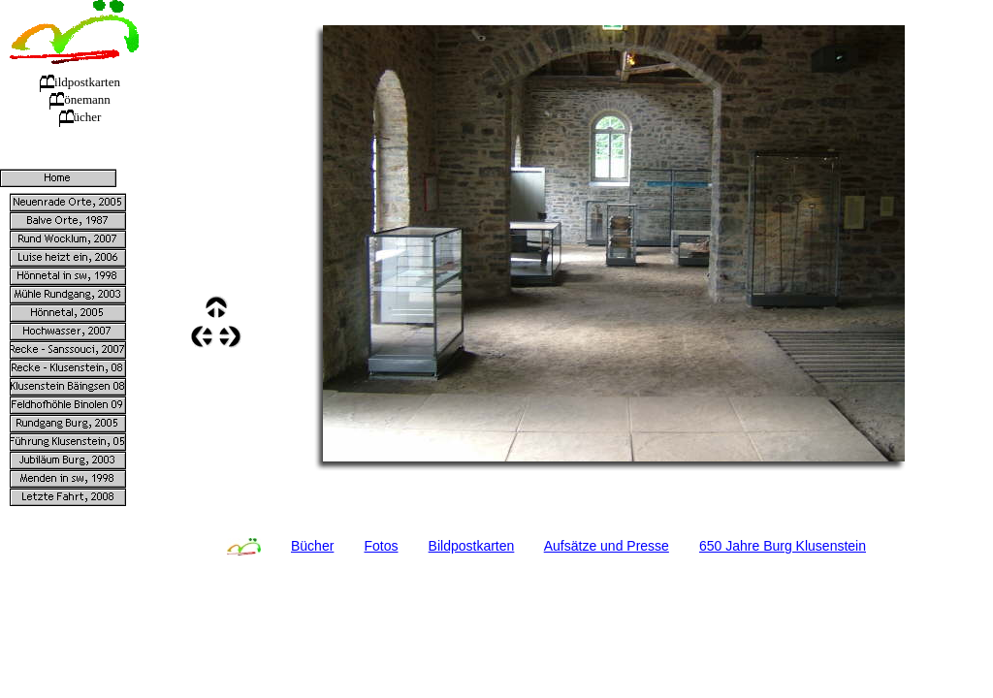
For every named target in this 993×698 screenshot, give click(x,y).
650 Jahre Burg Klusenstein (782, 546)
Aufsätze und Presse (606, 546)
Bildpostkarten (472, 546)
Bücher (312, 546)
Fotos (381, 546)
